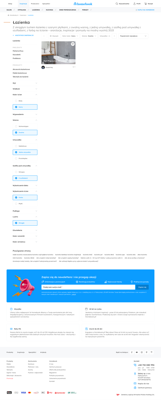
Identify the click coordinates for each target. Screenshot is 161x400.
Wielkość (16, 89)
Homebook (53, 361)
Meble (9, 364)
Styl (14, 83)
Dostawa (31, 364)
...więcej (73, 294)
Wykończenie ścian (20, 191)
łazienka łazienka (68, 255)
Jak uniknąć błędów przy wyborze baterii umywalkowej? (78, 261)
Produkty (10, 352)
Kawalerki (17, 55)
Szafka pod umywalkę (21, 166)
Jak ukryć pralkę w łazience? (135, 258)
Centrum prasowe (55, 367)
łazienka (88, 255)
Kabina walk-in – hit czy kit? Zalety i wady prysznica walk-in (102, 258)
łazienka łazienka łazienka (33, 255)
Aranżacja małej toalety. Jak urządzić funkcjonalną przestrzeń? (35, 261)
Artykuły (43, 352)
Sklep (10, 4)
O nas (51, 364)
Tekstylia (10, 370)
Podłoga (16, 211)
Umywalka (17, 140)
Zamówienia (32, 361)
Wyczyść (55, 36)
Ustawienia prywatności (57, 378)
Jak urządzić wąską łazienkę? (68, 258)
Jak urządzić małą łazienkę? (46, 258)
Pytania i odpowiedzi (35, 373)
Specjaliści (46, 4)
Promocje (10, 378)
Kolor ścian (17, 95)
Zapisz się (142, 287)
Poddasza (17, 58)
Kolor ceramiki (19, 236)
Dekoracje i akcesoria (14, 375)
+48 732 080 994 (144, 365)
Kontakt (52, 381)
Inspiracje (23, 4)
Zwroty (30, 370)
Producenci (35, 4)
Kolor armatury (19, 242)
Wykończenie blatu (20, 185)
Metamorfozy (18, 51)
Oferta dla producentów (57, 370)
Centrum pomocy (143, 387)
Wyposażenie (18, 114)
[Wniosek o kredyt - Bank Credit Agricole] (72, 392)
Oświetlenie (17, 230)
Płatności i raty (33, 367)
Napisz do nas (141, 383)
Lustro (15, 217)
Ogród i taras (11, 373)
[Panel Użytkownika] (137, 3)
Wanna (15, 120)
